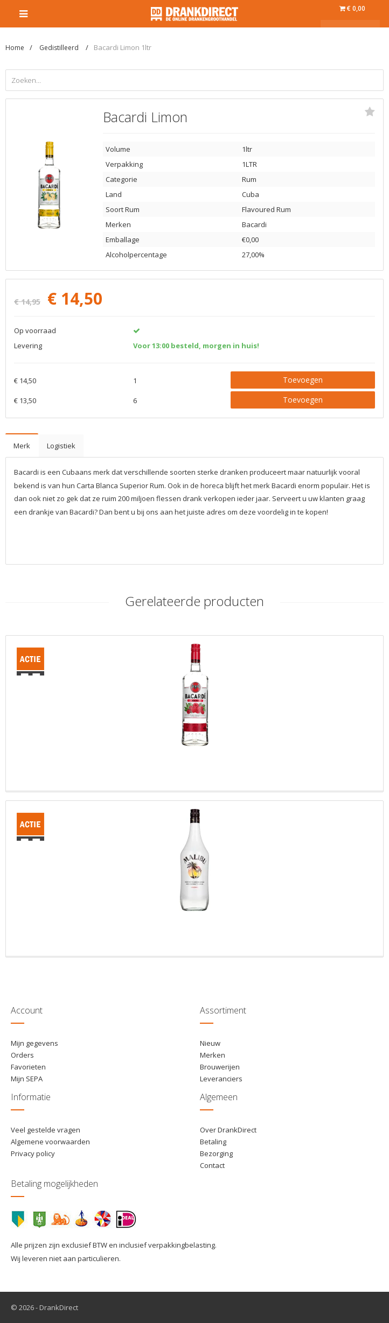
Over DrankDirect (228, 1130)
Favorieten (28, 1067)
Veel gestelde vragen (45, 1130)
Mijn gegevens (34, 1043)
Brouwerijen (220, 1067)
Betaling (213, 1141)
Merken (212, 1055)
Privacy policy (33, 1153)
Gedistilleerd (59, 47)
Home (14, 47)
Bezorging (216, 1153)
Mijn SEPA (27, 1078)
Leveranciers (221, 1078)
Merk (21, 446)
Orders (22, 1055)
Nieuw (210, 1043)
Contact (212, 1165)
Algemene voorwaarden (50, 1141)
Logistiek (61, 446)
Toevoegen (303, 380)
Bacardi (254, 224)
